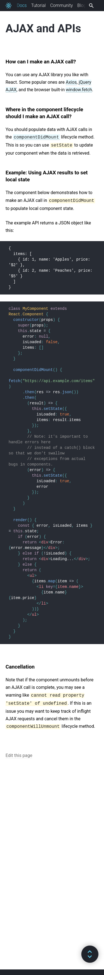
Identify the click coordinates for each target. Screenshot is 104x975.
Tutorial (38, 5)
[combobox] (90, 5)
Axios (71, 82)
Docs (22, 5)
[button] (89, 954)
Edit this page (19, 755)
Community (61, 5)
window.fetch (79, 89)
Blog (81, 5)
